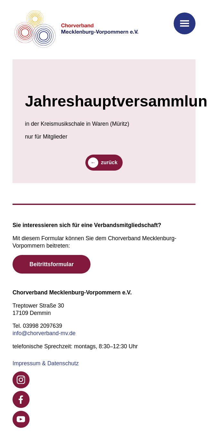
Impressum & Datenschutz (46, 363)
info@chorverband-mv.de (44, 333)
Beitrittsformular (52, 264)
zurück (109, 162)
